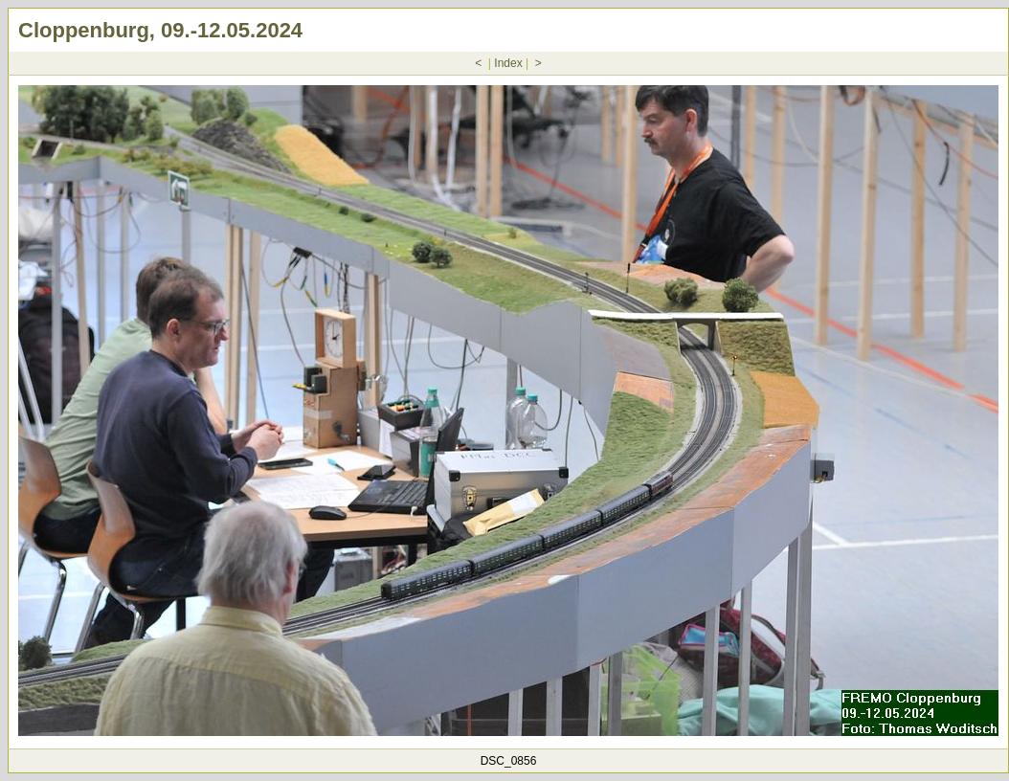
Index (508, 63)
